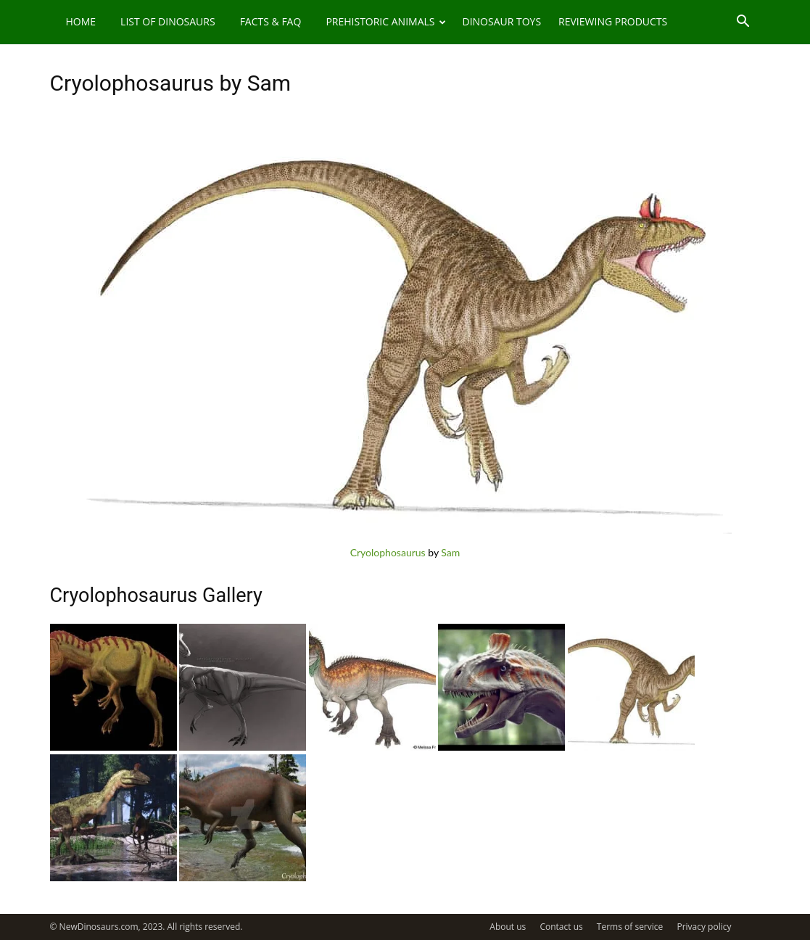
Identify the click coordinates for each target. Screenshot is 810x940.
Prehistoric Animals (386, 21)
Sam (450, 552)
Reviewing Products (612, 21)
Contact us (561, 926)
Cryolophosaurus (388, 552)
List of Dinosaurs (167, 21)
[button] (743, 23)
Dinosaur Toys (501, 21)
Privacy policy (704, 926)
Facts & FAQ (271, 21)
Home (81, 21)
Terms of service (630, 926)
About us (507, 926)
